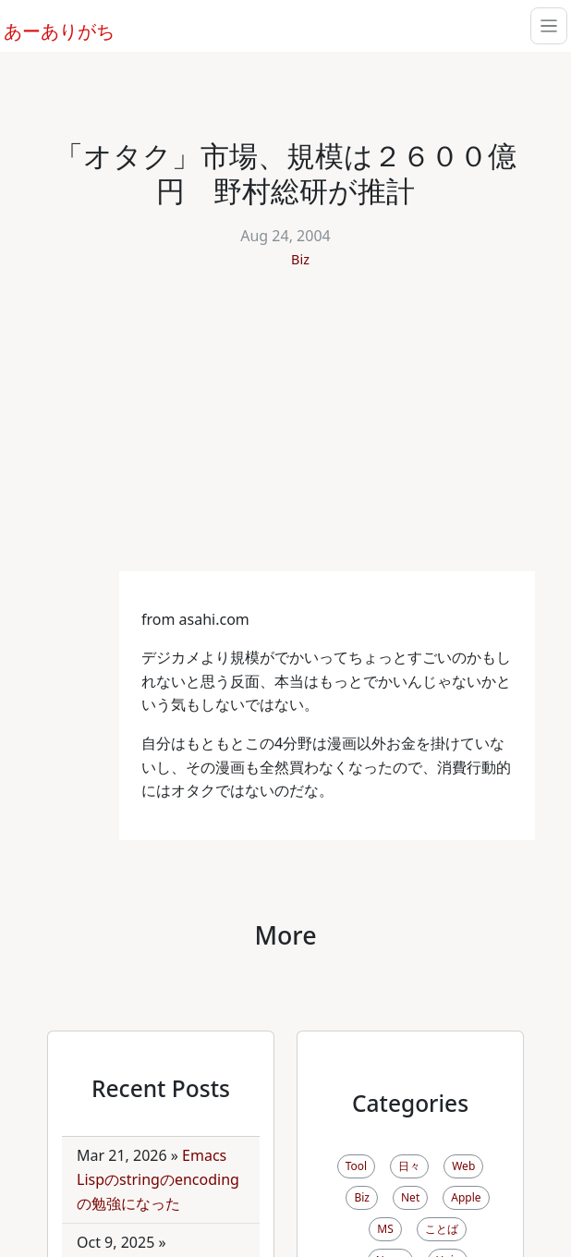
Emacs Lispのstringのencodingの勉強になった (158, 1179)
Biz (300, 259)
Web (463, 1166)
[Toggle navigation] (548, 25)
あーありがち (49, 28)
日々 (409, 1166)
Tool (356, 1166)
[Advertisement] (285, 432)
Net (410, 1197)
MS (385, 1229)
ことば (441, 1229)
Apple (465, 1197)
